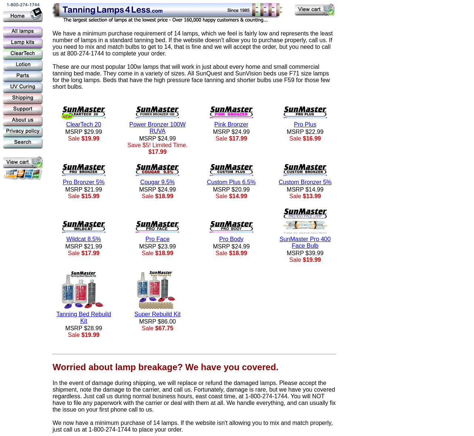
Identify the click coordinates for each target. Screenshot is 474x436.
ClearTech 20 (83, 124)
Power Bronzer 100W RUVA (157, 127)
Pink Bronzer (231, 124)
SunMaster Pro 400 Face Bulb (305, 242)
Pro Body (231, 239)
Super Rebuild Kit (157, 314)
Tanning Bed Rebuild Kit (83, 317)
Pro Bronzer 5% (84, 182)
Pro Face (158, 239)
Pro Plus (305, 124)
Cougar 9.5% (157, 182)
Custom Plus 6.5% (231, 182)
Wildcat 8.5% (83, 239)
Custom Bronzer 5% (304, 182)
